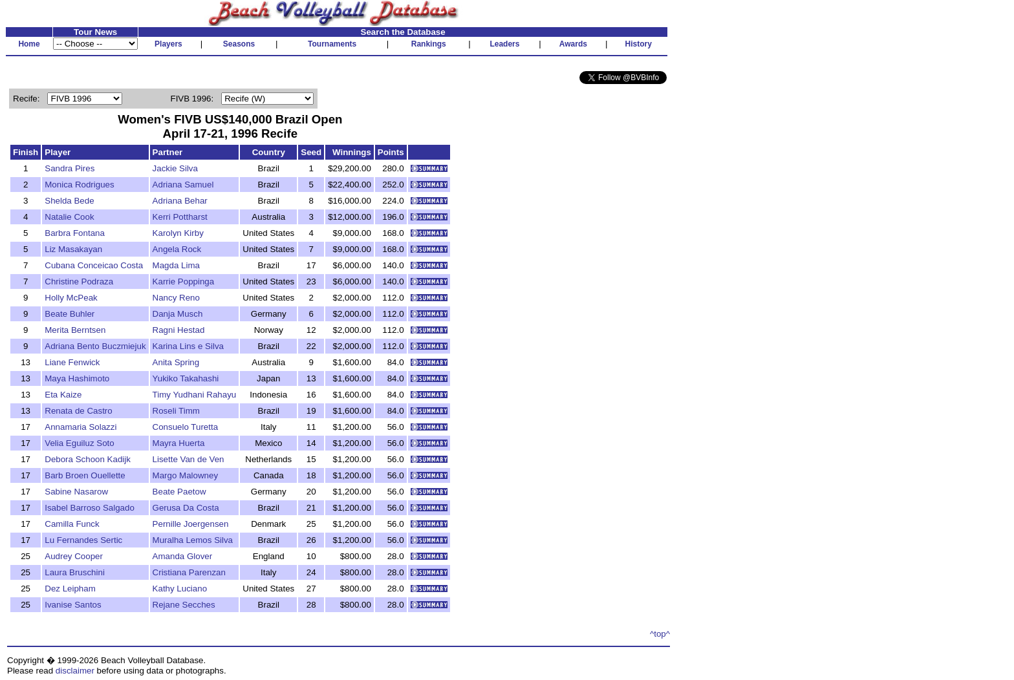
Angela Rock (177, 249)
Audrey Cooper (74, 556)
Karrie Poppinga (184, 281)
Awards (573, 43)
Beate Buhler (69, 314)
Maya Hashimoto (77, 378)
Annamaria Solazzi (80, 427)
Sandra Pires (69, 168)
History (638, 43)
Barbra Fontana (75, 233)
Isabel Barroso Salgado (90, 508)
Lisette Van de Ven (188, 459)
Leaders (504, 43)
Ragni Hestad (179, 330)
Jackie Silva (175, 168)
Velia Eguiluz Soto (79, 443)
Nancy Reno (176, 298)
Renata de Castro (78, 411)
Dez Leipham (70, 588)
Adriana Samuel (183, 184)
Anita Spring (176, 362)
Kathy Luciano (180, 588)
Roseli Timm (176, 411)
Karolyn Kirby (178, 233)
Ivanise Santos (73, 605)
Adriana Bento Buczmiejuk (95, 346)
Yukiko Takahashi (186, 378)
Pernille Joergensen (191, 524)
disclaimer (75, 670)
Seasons (239, 43)
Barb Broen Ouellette (85, 475)
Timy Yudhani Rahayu (195, 394)
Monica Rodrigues (79, 184)
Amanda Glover (183, 556)
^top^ (660, 634)
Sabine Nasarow (76, 491)
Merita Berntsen (75, 330)
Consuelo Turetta (186, 427)
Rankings (428, 43)
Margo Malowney (185, 475)
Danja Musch (178, 314)
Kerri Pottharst (180, 217)
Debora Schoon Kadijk (88, 459)
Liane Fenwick (72, 362)
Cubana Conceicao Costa (94, 265)
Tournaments (332, 43)
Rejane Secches (184, 605)
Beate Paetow (179, 491)
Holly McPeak (71, 298)
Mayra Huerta (179, 443)
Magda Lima (176, 265)
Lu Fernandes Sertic (83, 540)
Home (28, 43)
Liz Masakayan (73, 249)
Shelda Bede (69, 201)
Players (168, 43)
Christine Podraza (79, 281)
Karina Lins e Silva (188, 346)
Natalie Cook (69, 217)
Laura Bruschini (75, 572)
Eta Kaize (63, 394)
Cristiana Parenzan (189, 572)
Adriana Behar (180, 201)
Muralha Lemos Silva (193, 540)
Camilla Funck (72, 524)
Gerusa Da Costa (186, 508)
